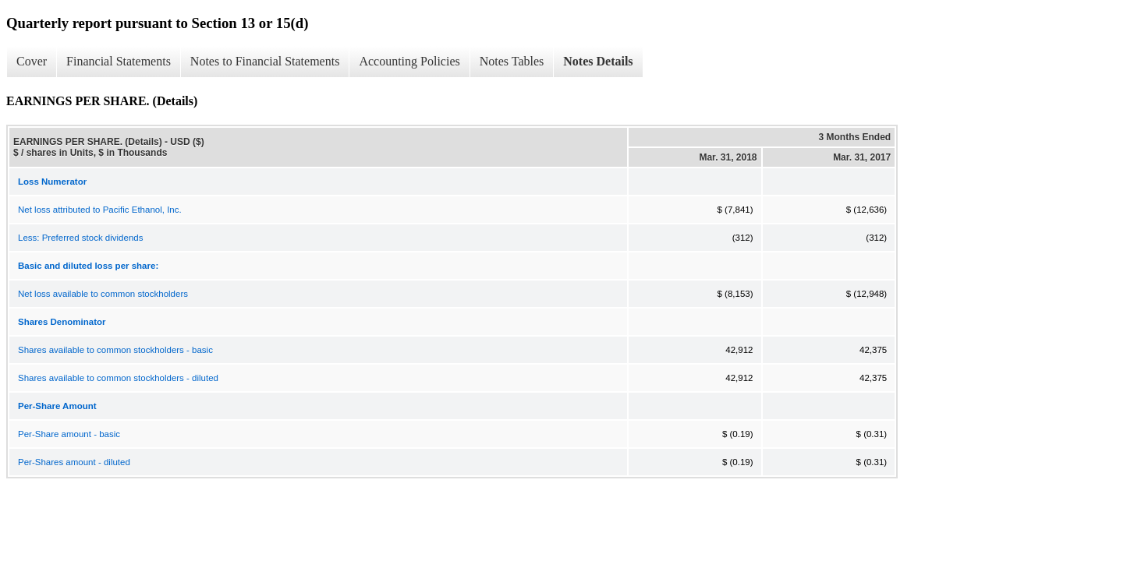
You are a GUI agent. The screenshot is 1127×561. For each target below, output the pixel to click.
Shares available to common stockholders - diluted (118, 378)
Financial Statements (118, 61)
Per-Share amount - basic (69, 434)
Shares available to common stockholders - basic (115, 350)
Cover (31, 61)
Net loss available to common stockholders (103, 293)
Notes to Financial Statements (265, 61)
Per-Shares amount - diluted (74, 462)
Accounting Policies (409, 61)
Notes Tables (512, 61)
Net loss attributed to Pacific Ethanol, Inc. (100, 209)
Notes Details (598, 61)
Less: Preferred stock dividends (80, 237)
